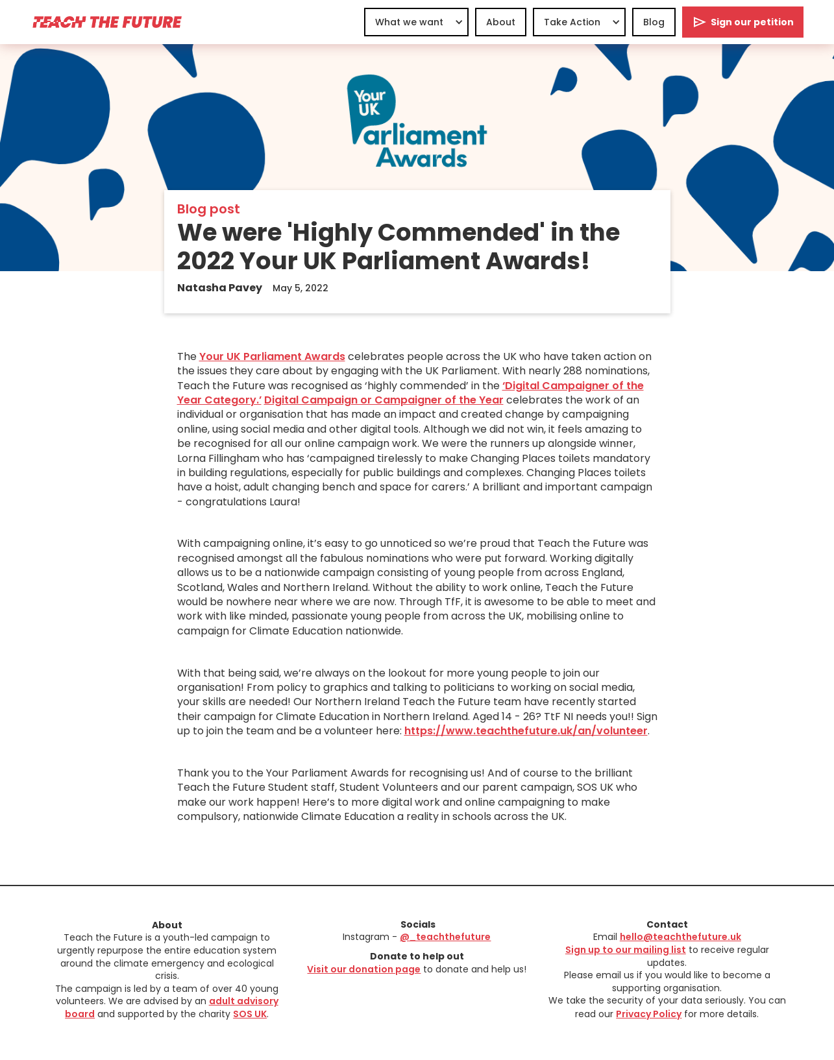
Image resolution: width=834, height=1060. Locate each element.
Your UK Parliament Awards (272, 356)
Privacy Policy (648, 1013)
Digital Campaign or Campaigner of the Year (384, 399)
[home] (106, 21)
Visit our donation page (364, 969)
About (500, 22)
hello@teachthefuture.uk (680, 936)
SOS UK (250, 1013)
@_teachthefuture (445, 936)
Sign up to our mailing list (625, 949)
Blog (654, 22)
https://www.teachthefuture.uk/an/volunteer (526, 730)
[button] (416, 22)
